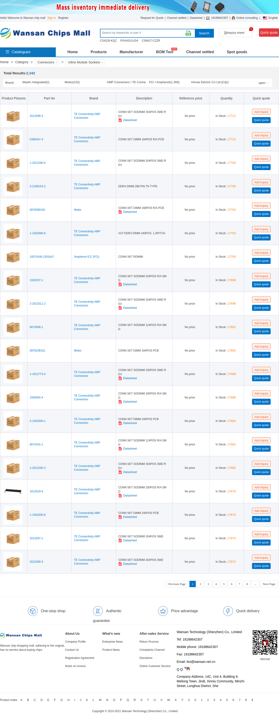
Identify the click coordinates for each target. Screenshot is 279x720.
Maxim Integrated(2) (35, 82)
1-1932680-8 (38, 233)
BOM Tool (164, 52)
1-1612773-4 (38, 374)
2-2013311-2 (38, 303)
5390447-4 (36, 139)
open (264, 83)
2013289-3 (36, 561)
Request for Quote (152, 18)
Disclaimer (146, 658)
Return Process (149, 641)
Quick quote (269, 32)
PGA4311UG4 (129, 40)
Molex (77, 209)
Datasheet (196, 18)
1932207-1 (36, 280)
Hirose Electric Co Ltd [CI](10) (210, 82)
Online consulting (247, 18)
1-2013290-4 (38, 162)
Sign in (51, 18)
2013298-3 (36, 116)
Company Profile (75, 641)
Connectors (48, 62)
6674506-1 (36, 327)
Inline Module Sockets (85, 62)
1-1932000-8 (38, 514)
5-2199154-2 (38, 186)
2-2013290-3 (38, 468)
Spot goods (237, 52)
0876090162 (37, 209)
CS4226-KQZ (108, 40)
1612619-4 (36, 491)
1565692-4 (36, 397)
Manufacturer (131, 52)
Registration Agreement (79, 658)
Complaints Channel (152, 649)
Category (22, 62)
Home (72, 52)
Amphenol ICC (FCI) (86, 256)
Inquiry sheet (238, 31)
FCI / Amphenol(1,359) (164, 82)
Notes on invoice (75, 666)
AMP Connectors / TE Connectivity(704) (126, 82)
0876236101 (37, 350)
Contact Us (72, 649)
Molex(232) (72, 82)
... (255, 584)
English (270, 18)
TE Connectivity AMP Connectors (87, 115)
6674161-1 (36, 444)
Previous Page (177, 584)
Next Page (269, 584)
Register (63, 18)
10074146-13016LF (42, 256)
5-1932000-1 (38, 421)
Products (99, 52)
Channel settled (176, 18)
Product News (111, 649)
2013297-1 (36, 538)
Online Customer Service (155, 666)
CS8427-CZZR (151, 40)
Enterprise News (112, 641)
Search (204, 33)
